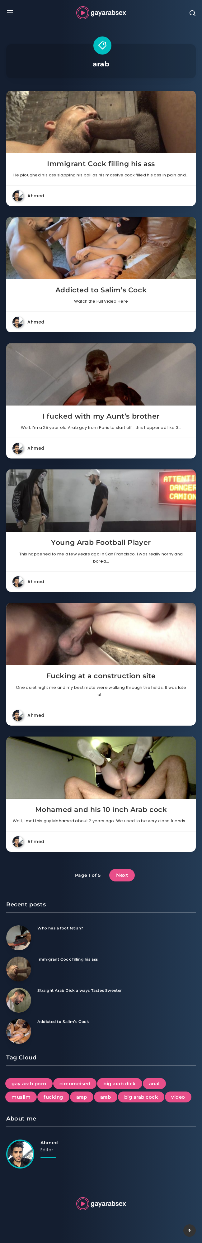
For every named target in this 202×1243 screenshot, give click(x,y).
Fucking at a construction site (101, 676)
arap (81, 1097)
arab (105, 1097)
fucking (53, 1097)
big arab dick (119, 1084)
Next (122, 875)
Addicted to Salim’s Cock (101, 290)
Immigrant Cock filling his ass (101, 164)
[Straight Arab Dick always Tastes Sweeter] (18, 1000)
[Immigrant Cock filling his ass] (18, 969)
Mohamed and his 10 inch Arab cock (101, 809)
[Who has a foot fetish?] (18, 937)
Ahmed (49, 1142)
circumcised (75, 1084)
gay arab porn (29, 1084)
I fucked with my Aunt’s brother (101, 416)
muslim (21, 1097)
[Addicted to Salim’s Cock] (18, 1031)
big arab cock (141, 1097)
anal (154, 1084)
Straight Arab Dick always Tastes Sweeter (79, 990)
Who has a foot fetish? (60, 928)
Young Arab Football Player (101, 542)
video (178, 1097)
